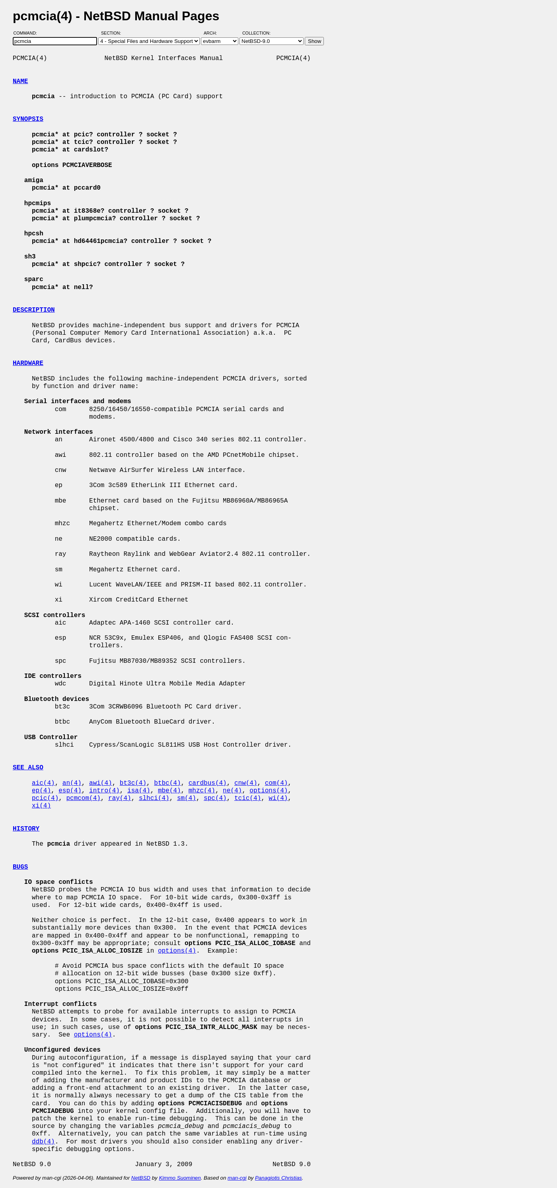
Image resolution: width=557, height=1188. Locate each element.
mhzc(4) (202, 790)
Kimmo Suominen (180, 1178)
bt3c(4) (133, 783)
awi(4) (100, 783)
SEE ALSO (28, 767)
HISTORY (26, 829)
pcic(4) (45, 798)
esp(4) (70, 790)
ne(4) (232, 790)
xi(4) (41, 806)
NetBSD (140, 1178)
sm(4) (186, 798)
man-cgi (237, 1178)
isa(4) (138, 790)
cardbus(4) (208, 783)
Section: (113, 33)
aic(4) (43, 783)
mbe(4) (169, 790)
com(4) (276, 783)
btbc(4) (167, 783)
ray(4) (119, 798)
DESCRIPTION (34, 310)
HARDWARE (28, 363)
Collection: (256, 33)
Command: (28, 33)
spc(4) (215, 798)
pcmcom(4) (83, 798)
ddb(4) (43, 1142)
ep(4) (41, 790)
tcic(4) (247, 798)
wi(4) (278, 798)
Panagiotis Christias (278, 1178)
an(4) (72, 783)
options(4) (268, 790)
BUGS (20, 867)
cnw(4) (245, 783)
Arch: (214, 33)
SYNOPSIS (28, 119)
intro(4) (104, 790)
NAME (20, 81)
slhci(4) (154, 798)
